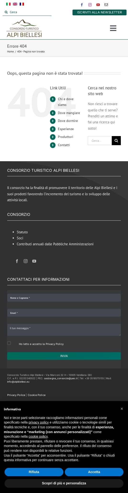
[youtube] (98, 4)
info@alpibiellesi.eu (18, 381)
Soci (20, 238)
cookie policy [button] (38, 436)
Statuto (22, 232)
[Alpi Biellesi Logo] (24, 21)
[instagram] (90, 4)
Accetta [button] (94, 472)
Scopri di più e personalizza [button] (64, 483)
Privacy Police (16, 395)
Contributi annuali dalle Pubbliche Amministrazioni (55, 244)
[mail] (106, 4)
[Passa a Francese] (21, 5)
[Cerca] (27, 12)
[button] (122, 409)
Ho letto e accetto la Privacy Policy (41, 344)
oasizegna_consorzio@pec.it (61, 378)
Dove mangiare (69, 113)
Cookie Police (36, 395)
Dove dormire (68, 121)
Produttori (65, 137)
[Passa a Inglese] (15, 5)
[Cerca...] (100, 140)
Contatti (64, 145)
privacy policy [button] (39, 422)
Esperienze (66, 129)
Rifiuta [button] (34, 472)
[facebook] (81, 4)
